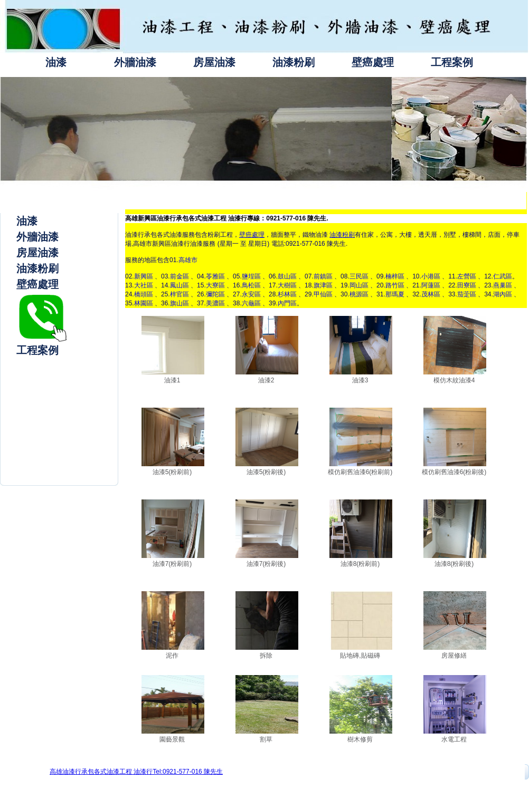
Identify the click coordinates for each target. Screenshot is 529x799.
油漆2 (266, 380)
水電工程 (454, 739)
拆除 (266, 655)
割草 (266, 739)
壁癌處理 (373, 62)
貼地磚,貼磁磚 (360, 655)
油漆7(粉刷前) (172, 563)
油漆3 (360, 380)
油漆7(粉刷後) (266, 563)
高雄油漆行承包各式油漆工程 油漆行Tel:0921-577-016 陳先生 (136, 771)
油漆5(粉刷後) (266, 472)
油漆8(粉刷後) (454, 563)
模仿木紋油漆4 (454, 380)
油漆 (56, 62)
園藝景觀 (172, 739)
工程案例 (452, 62)
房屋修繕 (454, 655)
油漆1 (172, 380)
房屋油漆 (214, 62)
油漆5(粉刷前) (172, 472)
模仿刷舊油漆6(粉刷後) (454, 472)
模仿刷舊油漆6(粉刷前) (360, 472)
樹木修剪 (360, 739)
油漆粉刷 (293, 62)
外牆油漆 (135, 62)
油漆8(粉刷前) (360, 563)
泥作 (172, 655)
